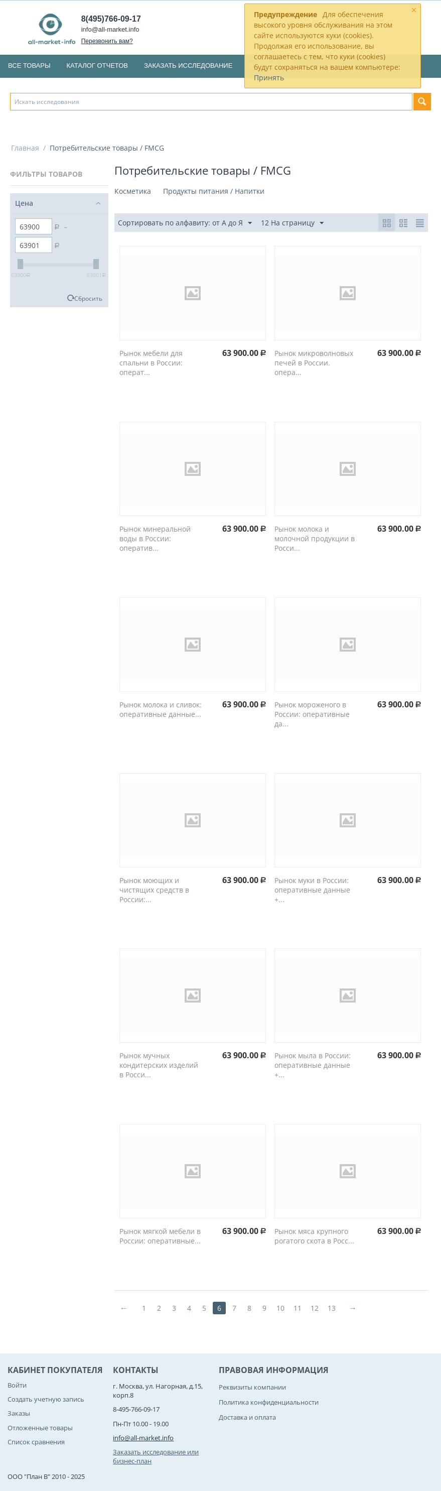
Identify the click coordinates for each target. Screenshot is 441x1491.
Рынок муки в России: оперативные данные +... (312, 890)
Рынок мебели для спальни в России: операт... (151, 362)
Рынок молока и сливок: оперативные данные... (160, 709)
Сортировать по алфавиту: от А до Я (185, 223)
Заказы (19, 1413)
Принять (269, 77)
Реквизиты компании (252, 1387)
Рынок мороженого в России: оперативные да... (312, 714)
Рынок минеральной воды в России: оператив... (155, 538)
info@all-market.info (110, 29)
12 (315, 1308)
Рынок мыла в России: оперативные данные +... (312, 1065)
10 (280, 1308)
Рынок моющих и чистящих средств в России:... (154, 890)
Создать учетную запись (46, 1399)
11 (297, 1308)
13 (332, 1308)
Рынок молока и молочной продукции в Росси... (314, 538)
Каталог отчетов (97, 65)
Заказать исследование (188, 65)
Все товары (29, 65)
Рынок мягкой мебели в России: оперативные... (160, 1236)
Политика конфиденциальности (269, 1402)
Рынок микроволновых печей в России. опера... (313, 362)
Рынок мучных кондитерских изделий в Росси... (158, 1065)
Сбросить (88, 298)
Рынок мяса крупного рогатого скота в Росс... (314, 1236)
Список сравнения (36, 1441)
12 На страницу (292, 223)
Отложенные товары (40, 1427)
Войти (17, 1385)
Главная (25, 148)
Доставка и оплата (247, 1417)
